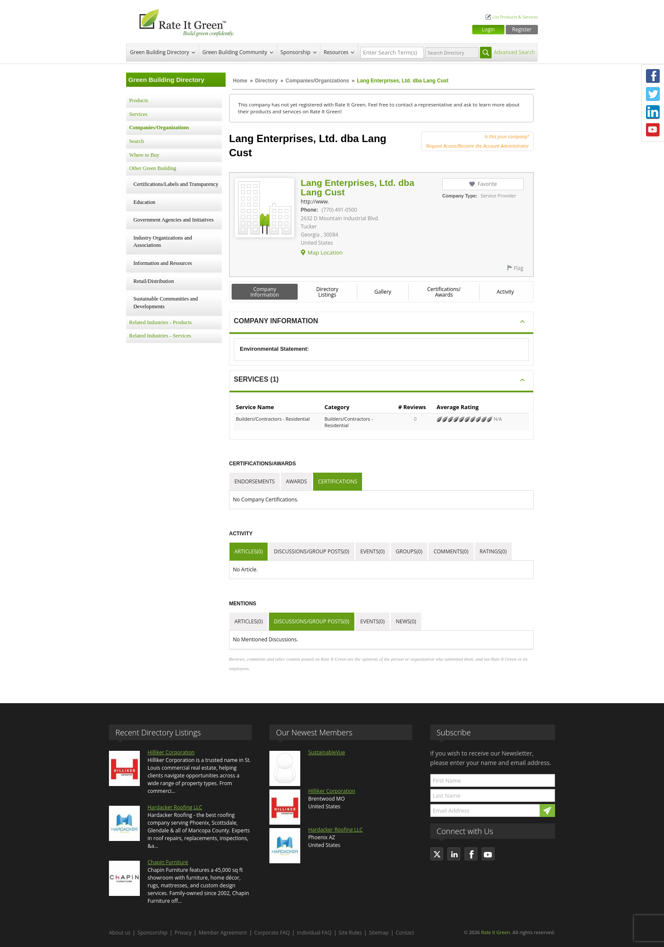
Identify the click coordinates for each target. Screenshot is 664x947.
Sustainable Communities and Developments (165, 303)
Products (138, 100)
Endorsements (255, 481)
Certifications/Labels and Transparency (175, 184)
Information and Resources (162, 263)
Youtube (653, 130)
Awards (296, 481)
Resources (336, 52)
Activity (505, 291)
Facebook (653, 76)
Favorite (487, 184)
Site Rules (350, 932)
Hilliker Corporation (171, 752)
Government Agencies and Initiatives (173, 220)
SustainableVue (326, 752)
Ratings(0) (493, 551)
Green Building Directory (159, 52)
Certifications (337, 481)
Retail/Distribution (153, 281)
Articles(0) (249, 551)
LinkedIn (653, 112)
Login (488, 29)
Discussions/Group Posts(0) (311, 551)
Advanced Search (514, 52)
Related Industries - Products (160, 322)
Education (144, 202)
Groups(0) (409, 551)
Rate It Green (495, 932)
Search (136, 141)
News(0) (406, 621)
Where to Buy (144, 155)
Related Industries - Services (160, 336)
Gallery (382, 291)
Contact (405, 932)
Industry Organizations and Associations (162, 242)
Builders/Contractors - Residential (273, 419)
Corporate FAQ (272, 932)
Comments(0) (451, 551)
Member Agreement (223, 932)
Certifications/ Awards (444, 291)
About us (119, 932)
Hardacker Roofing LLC (175, 807)
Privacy (183, 932)
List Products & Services (515, 17)
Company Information (265, 291)
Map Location (325, 252)
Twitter (653, 94)
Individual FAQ (314, 932)
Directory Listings (327, 291)
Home (240, 81)
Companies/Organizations (317, 81)
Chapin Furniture (168, 862)
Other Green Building (152, 168)
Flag (518, 268)
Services (138, 114)
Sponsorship (296, 52)
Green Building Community (234, 52)
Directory (266, 81)
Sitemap (379, 932)
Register (521, 29)
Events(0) (372, 551)
